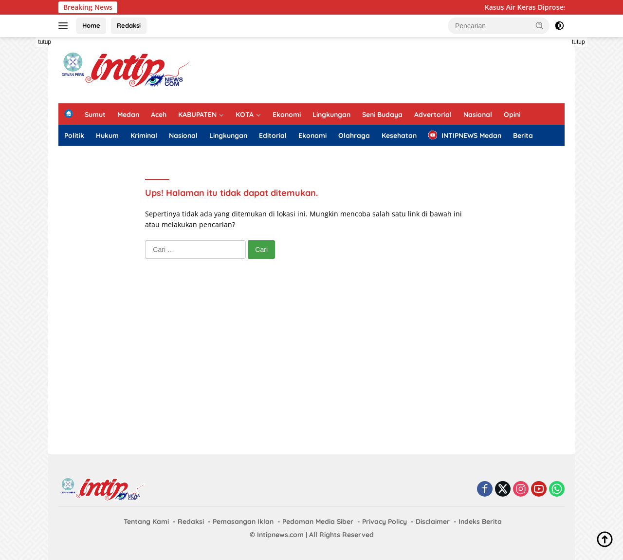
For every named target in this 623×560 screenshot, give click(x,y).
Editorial (273, 135)
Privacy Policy (384, 521)
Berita (523, 135)
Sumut (95, 114)
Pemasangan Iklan (243, 521)
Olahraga (354, 135)
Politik (74, 135)
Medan (128, 114)
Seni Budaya (382, 114)
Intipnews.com (280, 534)
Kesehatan (399, 135)
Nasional (477, 114)
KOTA (245, 114)
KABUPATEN (197, 114)
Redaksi (129, 25)
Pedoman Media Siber (317, 521)
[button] (540, 25)
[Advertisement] (387, 69)
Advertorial (433, 114)
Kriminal (143, 135)
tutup (44, 42)
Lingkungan (331, 114)
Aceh (158, 114)
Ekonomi (287, 114)
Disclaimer (433, 521)
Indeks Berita (480, 521)
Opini (512, 114)
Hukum (107, 135)
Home (91, 25)
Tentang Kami (146, 521)
